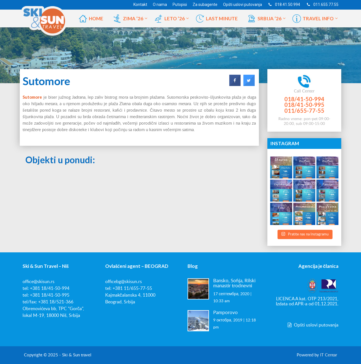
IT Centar (328, 355)
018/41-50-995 (304, 104)
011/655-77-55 (304, 110)
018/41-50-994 (304, 99)
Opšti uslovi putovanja (312, 325)
